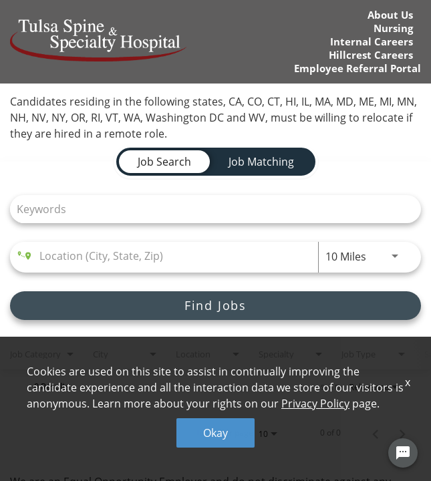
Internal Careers (371, 42)
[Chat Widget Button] (403, 453)
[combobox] (209, 208)
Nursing (393, 28)
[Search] (215, 305)
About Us (390, 15)
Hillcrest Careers (371, 55)
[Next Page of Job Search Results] (402, 433)
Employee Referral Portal (357, 68)
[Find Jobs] (215, 305)
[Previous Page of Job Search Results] (375, 433)
